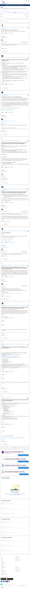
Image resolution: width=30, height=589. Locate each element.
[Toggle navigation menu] (28, 3)
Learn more (21, 5)
